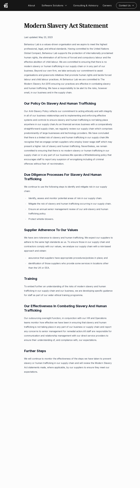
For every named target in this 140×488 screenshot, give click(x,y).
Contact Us (126, 5)
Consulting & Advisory (85, 5)
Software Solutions (52, 5)
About (31, 5)
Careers (107, 5)
